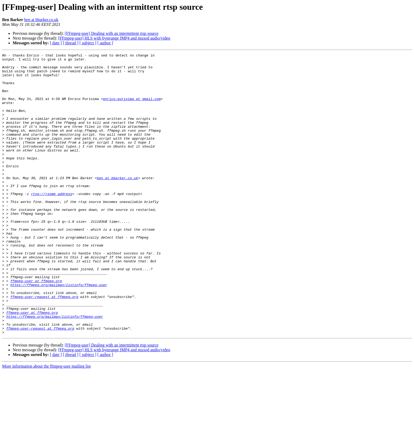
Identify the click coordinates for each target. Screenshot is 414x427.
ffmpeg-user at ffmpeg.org (36, 326)
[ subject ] (87, 43)
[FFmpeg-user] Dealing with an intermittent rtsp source (111, 33)
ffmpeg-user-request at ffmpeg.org (44, 345)
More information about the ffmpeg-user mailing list (46, 422)
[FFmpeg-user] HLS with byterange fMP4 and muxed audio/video (114, 38)
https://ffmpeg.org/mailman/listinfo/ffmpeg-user (58, 331)
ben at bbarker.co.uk (41, 19)
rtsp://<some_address (51, 222)
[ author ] (105, 43)
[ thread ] (70, 43)
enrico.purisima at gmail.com (132, 108)
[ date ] (56, 43)
